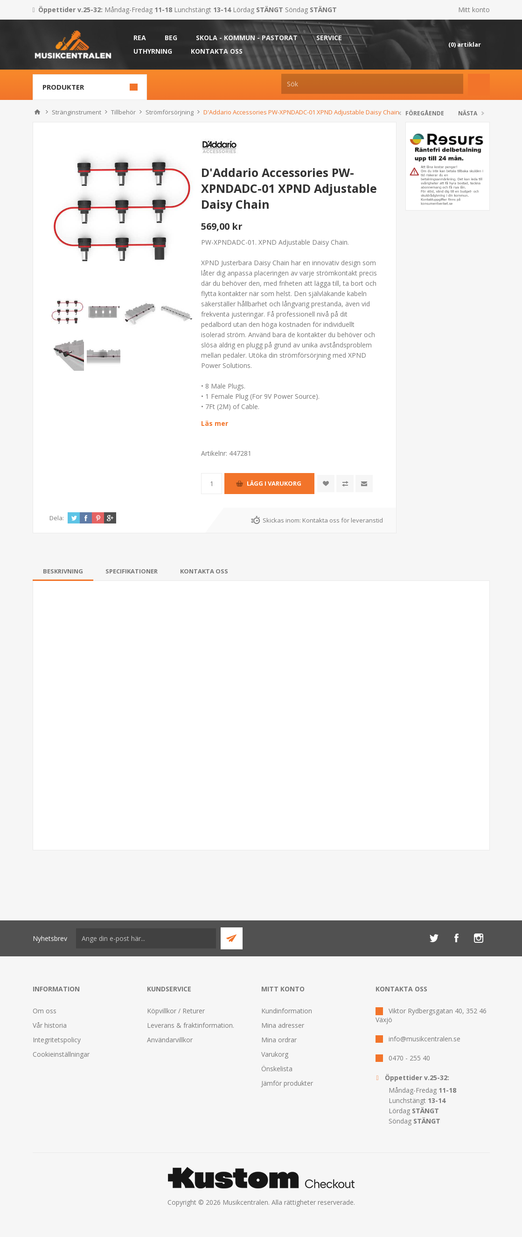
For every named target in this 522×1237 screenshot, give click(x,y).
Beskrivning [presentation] (63, 571)
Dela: (56, 518)
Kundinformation (286, 1010)
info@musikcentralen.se (424, 1038)
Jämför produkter (287, 1083)
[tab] (63, 571)
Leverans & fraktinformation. (190, 1025)
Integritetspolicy (57, 1039)
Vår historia (50, 1025)
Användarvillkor (170, 1039)
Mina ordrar (279, 1039)
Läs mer (214, 423)
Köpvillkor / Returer (176, 1010)
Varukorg (274, 1054)
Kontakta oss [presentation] (204, 571)
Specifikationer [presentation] (131, 571)
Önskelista (276, 1068)
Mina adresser (282, 1025)
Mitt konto (474, 9)
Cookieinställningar (61, 1054)
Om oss (44, 1010)
